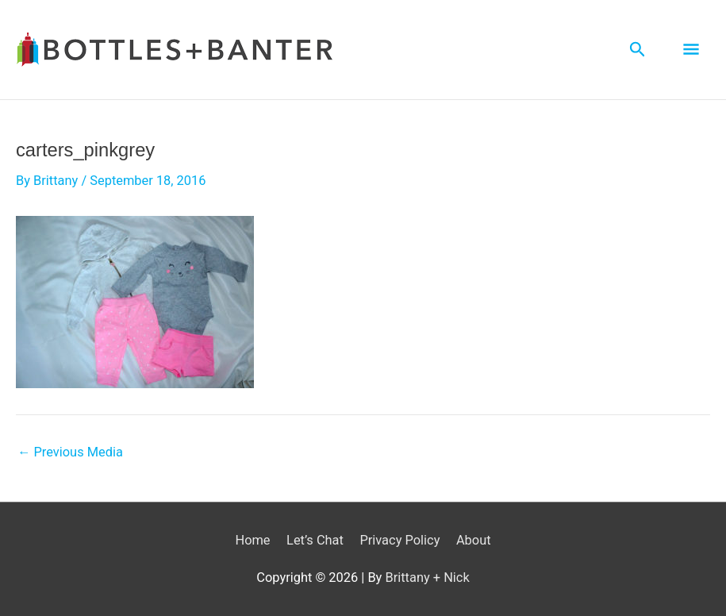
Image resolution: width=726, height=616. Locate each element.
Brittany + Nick (427, 577)
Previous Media (70, 452)
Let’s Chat (315, 540)
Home (252, 540)
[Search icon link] (637, 49)
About (473, 540)
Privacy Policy (399, 540)
